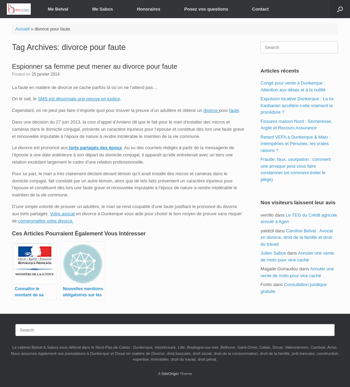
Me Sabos (102, 9)
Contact (260, 9)
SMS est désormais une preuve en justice (79, 98)
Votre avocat (62, 213)
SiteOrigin (170, 374)
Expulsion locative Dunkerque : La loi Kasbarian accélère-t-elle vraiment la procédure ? (296, 105)
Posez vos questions (206, 9)
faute (234, 110)
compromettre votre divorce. (45, 220)
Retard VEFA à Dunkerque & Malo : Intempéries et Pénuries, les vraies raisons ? (295, 143)
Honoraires (148, 9)
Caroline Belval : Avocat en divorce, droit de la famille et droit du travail (296, 237)
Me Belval (58, 9)
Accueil (22, 28)
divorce (211, 110)
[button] (340, 9)
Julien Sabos (273, 253)
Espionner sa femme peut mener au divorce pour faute (94, 66)
